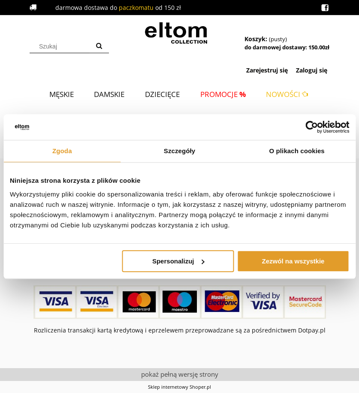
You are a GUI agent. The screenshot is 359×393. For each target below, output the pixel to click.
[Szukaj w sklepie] (61, 46)
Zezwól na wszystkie (293, 261)
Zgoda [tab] (62, 150)
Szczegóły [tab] (179, 150)
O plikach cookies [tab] (297, 150)
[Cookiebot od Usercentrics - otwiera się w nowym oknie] (311, 127)
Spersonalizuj (178, 261)
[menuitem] (61, 94)
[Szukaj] (99, 46)
